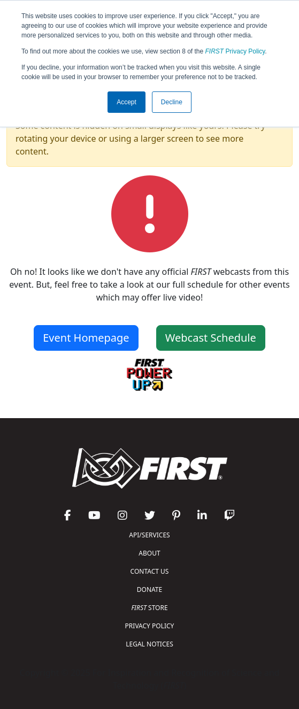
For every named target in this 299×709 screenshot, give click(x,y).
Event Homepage (86, 337)
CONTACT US (150, 571)
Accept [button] (126, 102)
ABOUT (149, 553)
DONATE (149, 589)
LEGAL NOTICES (149, 644)
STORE (149, 607)
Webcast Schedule (210, 337)
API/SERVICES (149, 535)
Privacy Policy (235, 51)
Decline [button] (171, 102)
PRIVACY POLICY (149, 625)
